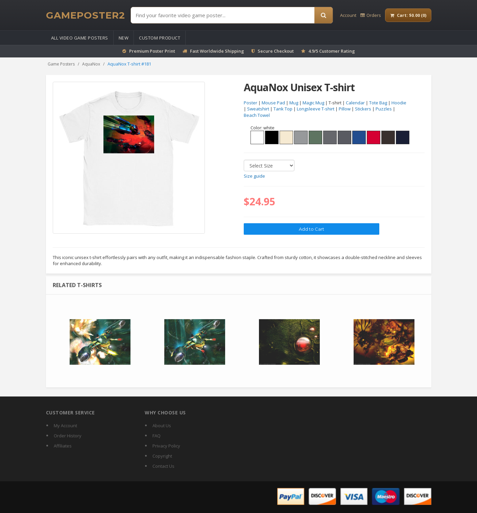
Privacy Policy (166, 446)
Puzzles (384, 109)
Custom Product (159, 38)
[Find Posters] (222, 15)
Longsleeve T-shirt (315, 109)
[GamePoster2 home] (85, 15)
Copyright (162, 456)
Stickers (363, 109)
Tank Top (282, 109)
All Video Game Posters (79, 38)
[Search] (323, 15)
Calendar (355, 103)
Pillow (345, 109)
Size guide (254, 176)
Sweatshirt (258, 109)
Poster (250, 103)
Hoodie (398, 103)
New (124, 38)
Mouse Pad (273, 103)
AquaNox (91, 64)
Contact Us (163, 466)
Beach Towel (257, 115)
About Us (161, 425)
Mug (293, 103)
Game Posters (61, 64)
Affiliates (63, 446)
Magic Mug (313, 103)
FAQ (156, 436)
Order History (67, 436)
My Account (65, 425)
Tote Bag (378, 103)
